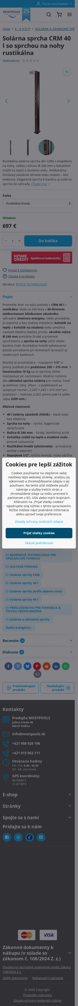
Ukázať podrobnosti (39, 543)
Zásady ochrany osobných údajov (39, 521)
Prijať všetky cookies (39, 533)
